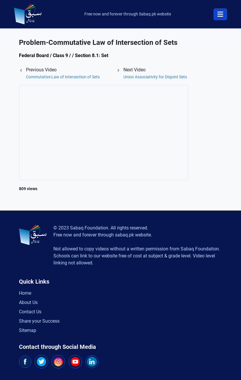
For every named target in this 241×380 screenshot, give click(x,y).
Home (25, 293)
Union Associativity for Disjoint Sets (155, 77)
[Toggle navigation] (220, 14)
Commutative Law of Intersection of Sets (63, 77)
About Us (28, 302)
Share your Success (39, 321)
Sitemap (27, 330)
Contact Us (30, 311)
